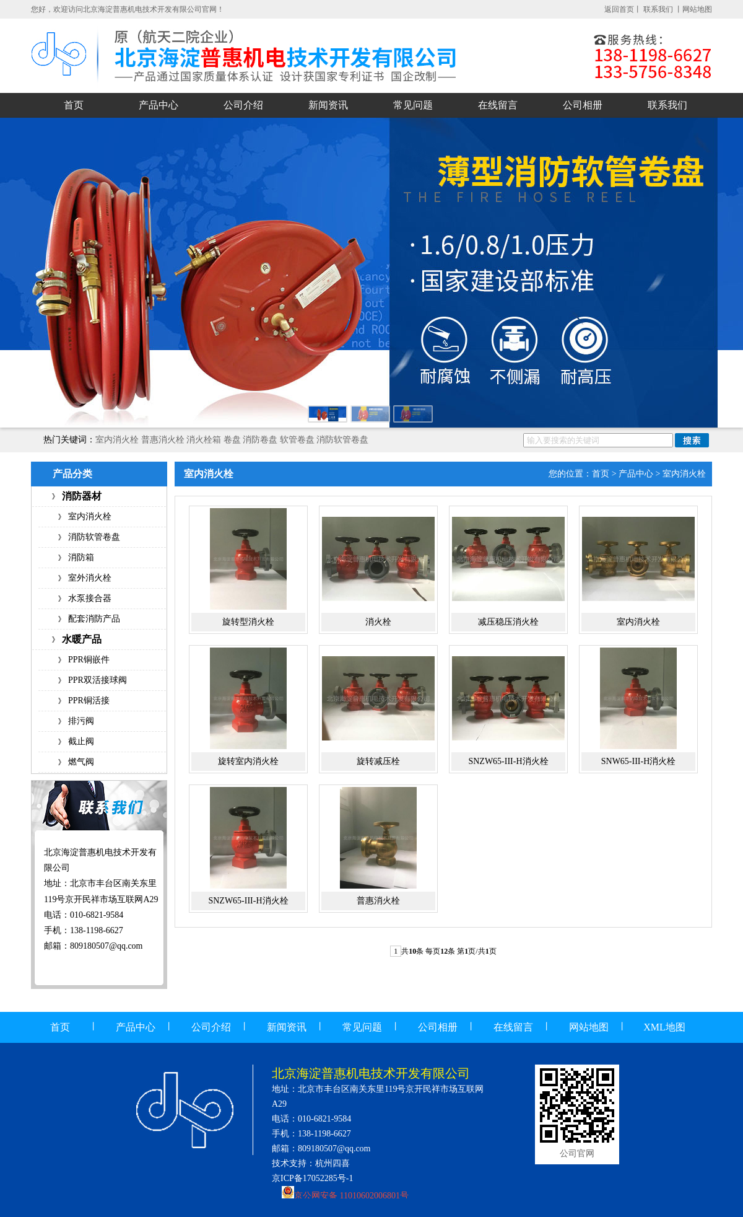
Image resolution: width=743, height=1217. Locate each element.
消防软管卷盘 (342, 439)
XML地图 (664, 1027)
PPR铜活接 (89, 700)
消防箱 (81, 557)
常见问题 (413, 105)
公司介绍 (243, 105)
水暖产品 (82, 639)
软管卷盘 (297, 439)
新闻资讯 (328, 105)
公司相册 (582, 105)
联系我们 (659, 9)
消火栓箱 (203, 439)
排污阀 (81, 721)
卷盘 (232, 439)
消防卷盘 (260, 439)
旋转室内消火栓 (248, 761)
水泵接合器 (89, 598)
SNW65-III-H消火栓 (638, 761)
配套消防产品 (94, 618)
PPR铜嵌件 (89, 659)
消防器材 (82, 496)
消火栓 (378, 621)
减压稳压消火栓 (508, 621)
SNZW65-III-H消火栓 (508, 761)
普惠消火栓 (163, 439)
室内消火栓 (117, 439)
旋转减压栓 (378, 761)
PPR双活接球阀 (97, 680)
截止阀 (81, 741)
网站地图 (697, 9)
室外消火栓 (89, 577)
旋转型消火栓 (248, 621)
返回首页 (619, 9)
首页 (74, 105)
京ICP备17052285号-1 (312, 1178)
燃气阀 (81, 762)
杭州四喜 (332, 1163)
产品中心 (158, 105)
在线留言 (498, 105)
